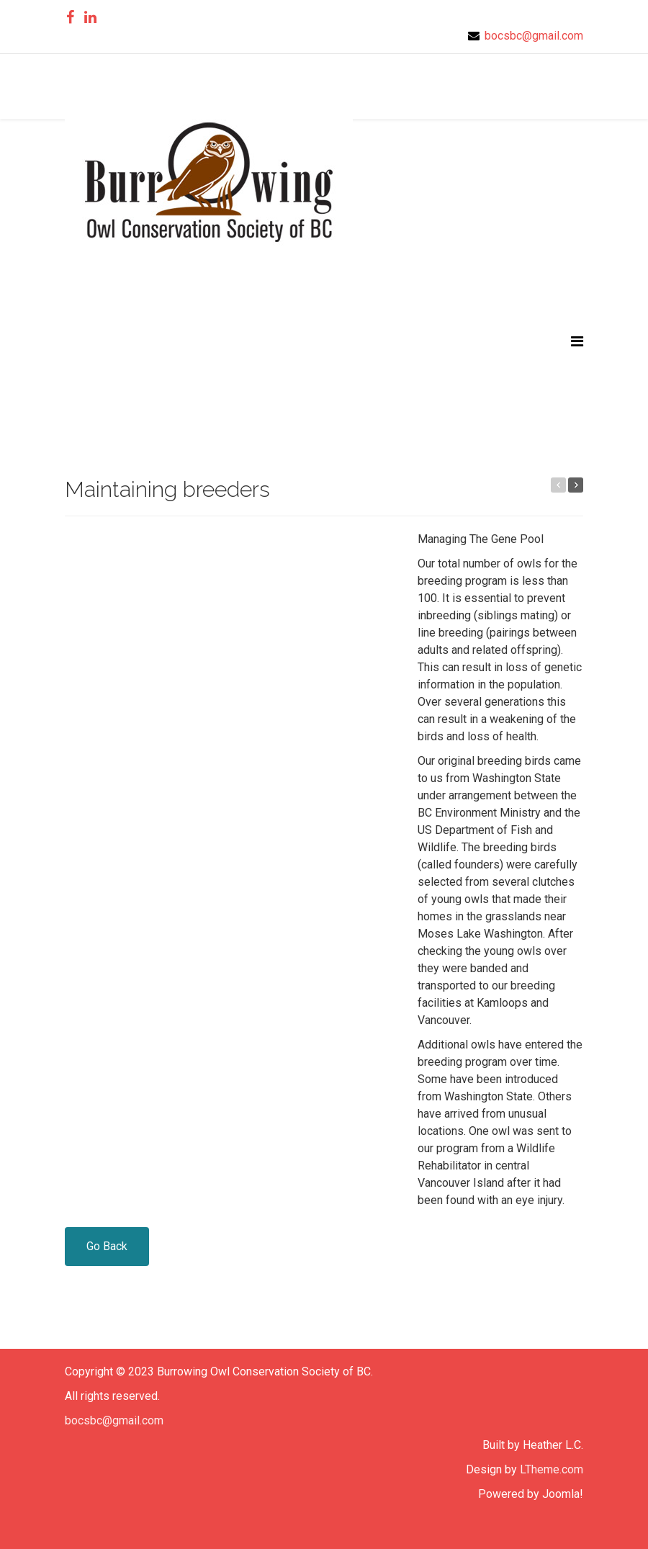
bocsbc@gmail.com (534, 35)
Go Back (106, 1246)
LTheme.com (551, 1469)
